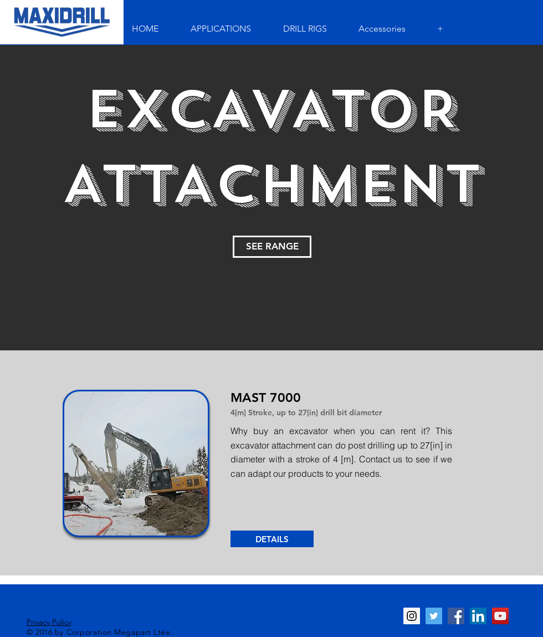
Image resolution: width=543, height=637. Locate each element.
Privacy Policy (49, 622)
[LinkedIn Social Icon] (478, 616)
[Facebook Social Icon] (456, 616)
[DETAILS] (272, 539)
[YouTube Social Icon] (500, 616)
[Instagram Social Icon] (411, 616)
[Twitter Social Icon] (434, 616)
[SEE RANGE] (272, 247)
